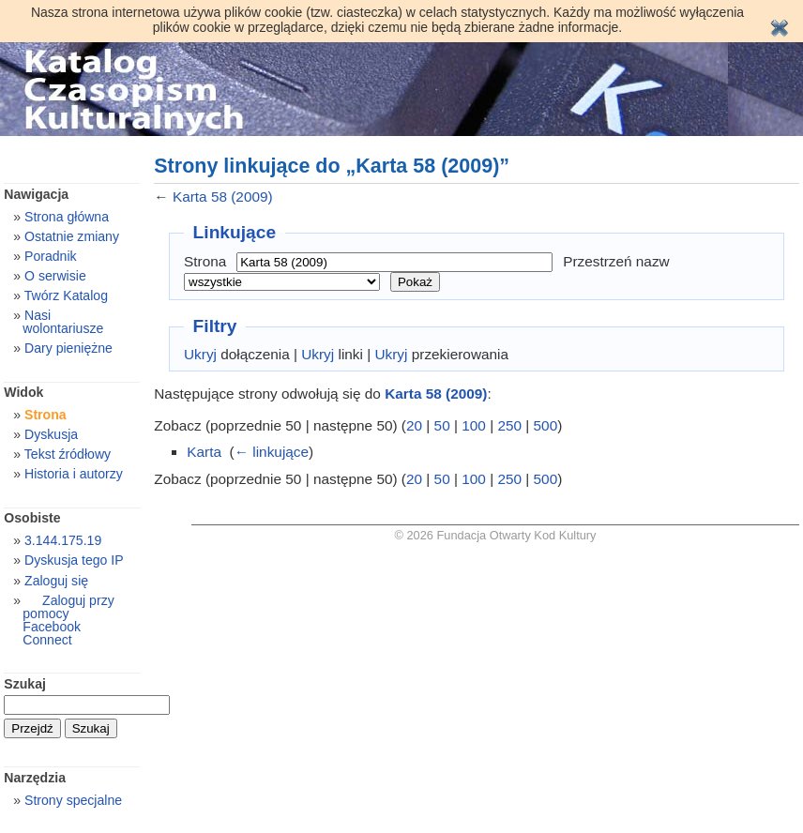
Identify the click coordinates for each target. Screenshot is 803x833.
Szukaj (25, 683)
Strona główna (66, 216)
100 (474, 425)
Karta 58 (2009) (223, 196)
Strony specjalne (73, 800)
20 (414, 425)
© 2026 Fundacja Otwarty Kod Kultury (496, 535)
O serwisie (55, 275)
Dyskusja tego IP (74, 560)
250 (509, 425)
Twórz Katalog (66, 295)
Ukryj (200, 354)
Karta (204, 452)
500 (546, 425)
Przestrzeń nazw (616, 261)
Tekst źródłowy (67, 454)
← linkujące (272, 452)
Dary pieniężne (68, 348)
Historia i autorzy (73, 473)
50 (442, 425)
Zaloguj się (56, 580)
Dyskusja (51, 434)
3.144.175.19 (62, 540)
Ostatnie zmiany (71, 236)
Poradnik (50, 256)
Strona (205, 261)
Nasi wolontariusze (63, 322)
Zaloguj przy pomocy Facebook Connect (68, 620)
